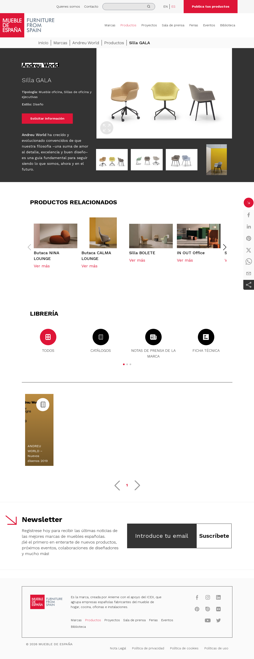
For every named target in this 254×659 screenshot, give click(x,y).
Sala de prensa (173, 25)
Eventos (209, 25)
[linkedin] (249, 227)
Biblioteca (227, 25)
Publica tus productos (210, 6)
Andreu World (85, 42)
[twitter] (249, 250)
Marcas (109, 25)
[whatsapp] (249, 262)
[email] (249, 273)
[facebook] (249, 215)
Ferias (193, 25)
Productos (128, 25)
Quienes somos (68, 6)
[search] (128, 6)
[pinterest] (249, 238)
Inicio (43, 42)
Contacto (91, 6)
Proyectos (149, 25)
